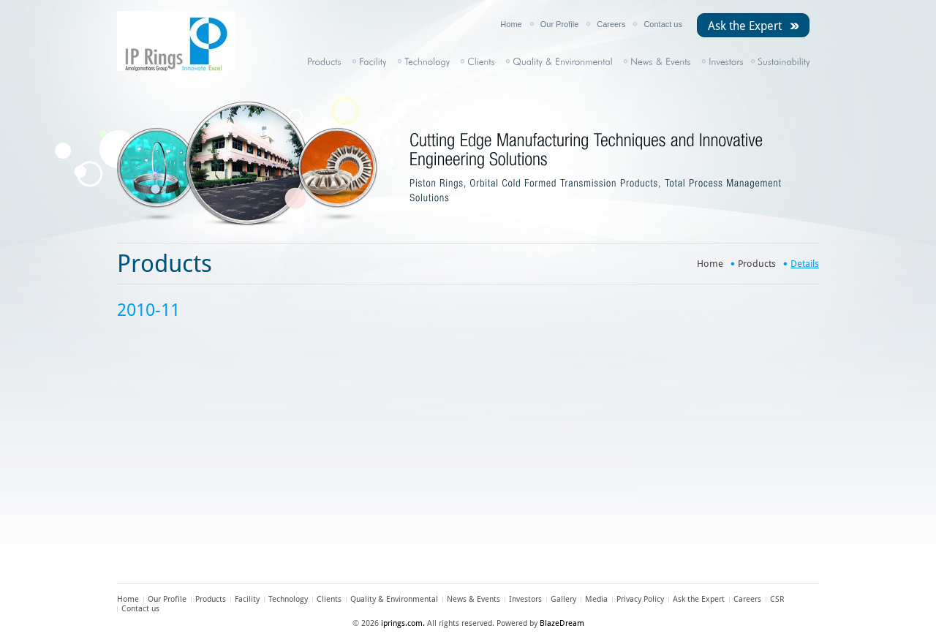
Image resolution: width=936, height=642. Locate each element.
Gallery (563, 599)
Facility (247, 599)
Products (757, 263)
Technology (288, 599)
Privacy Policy (640, 599)
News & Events (473, 599)
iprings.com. (403, 623)
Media (596, 599)
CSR (777, 599)
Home (510, 24)
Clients (329, 599)
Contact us (663, 24)
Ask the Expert (745, 26)
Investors (525, 599)
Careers (611, 24)
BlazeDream (562, 623)
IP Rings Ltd (189, 41)
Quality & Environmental (394, 599)
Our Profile (559, 24)
